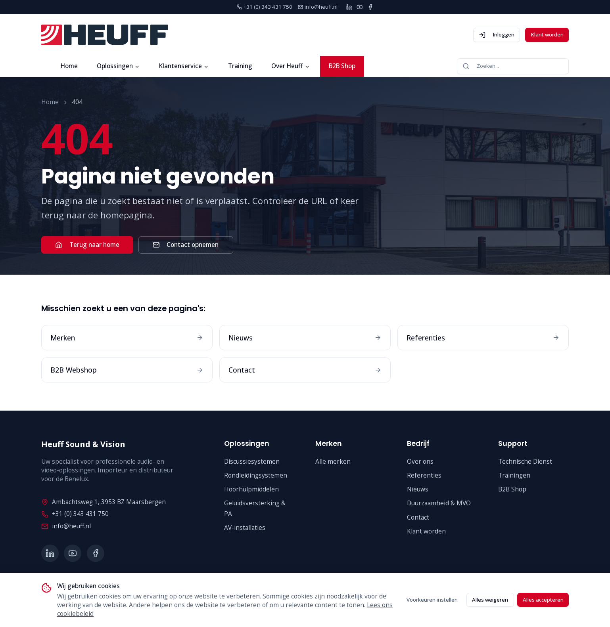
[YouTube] (360, 7)
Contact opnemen (186, 245)
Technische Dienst (525, 461)
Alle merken (333, 461)
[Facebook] (370, 7)
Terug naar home (87, 245)
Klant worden (547, 34)
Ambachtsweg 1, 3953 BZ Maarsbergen (103, 502)
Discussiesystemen (252, 461)
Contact (418, 517)
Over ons (420, 461)
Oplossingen (118, 66)
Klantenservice (184, 66)
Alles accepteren (543, 599)
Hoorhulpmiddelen (251, 489)
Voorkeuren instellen (432, 599)
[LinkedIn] (349, 7)
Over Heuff (290, 66)
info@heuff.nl (65, 526)
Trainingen (514, 475)
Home (69, 66)
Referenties (424, 475)
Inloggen (496, 34)
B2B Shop (342, 66)
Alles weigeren (490, 599)
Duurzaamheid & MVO (439, 503)
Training (240, 66)
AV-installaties (244, 528)
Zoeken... (480, 66)
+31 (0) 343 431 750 (74, 514)
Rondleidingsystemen (255, 475)
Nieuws (417, 489)
